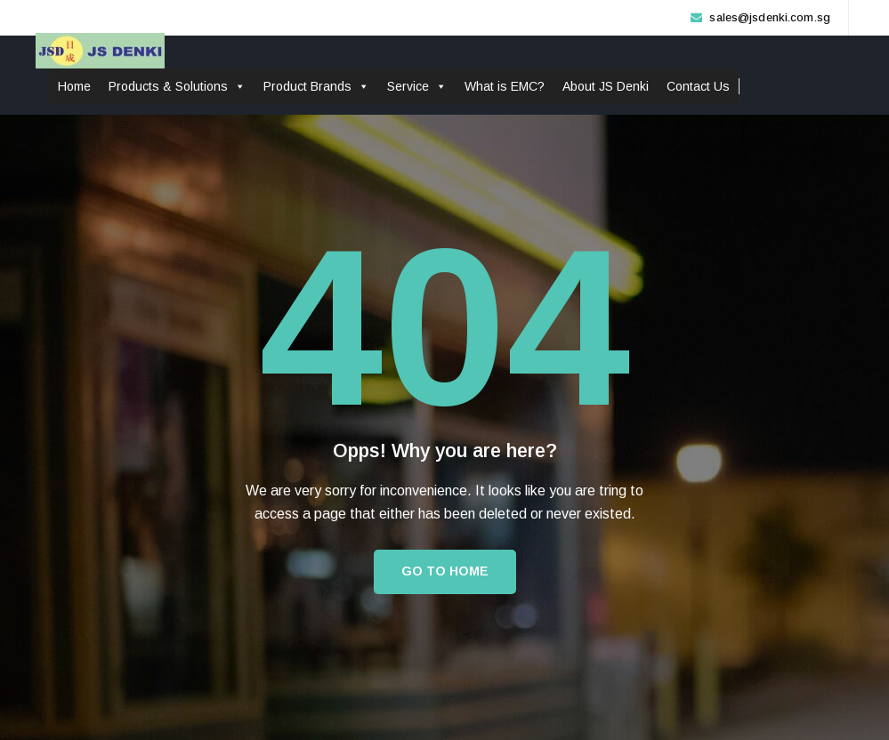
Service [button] (417, 86)
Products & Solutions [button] (177, 86)
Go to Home (445, 571)
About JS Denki (605, 86)
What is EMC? (505, 86)
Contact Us (698, 86)
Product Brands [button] (316, 86)
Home (74, 86)
